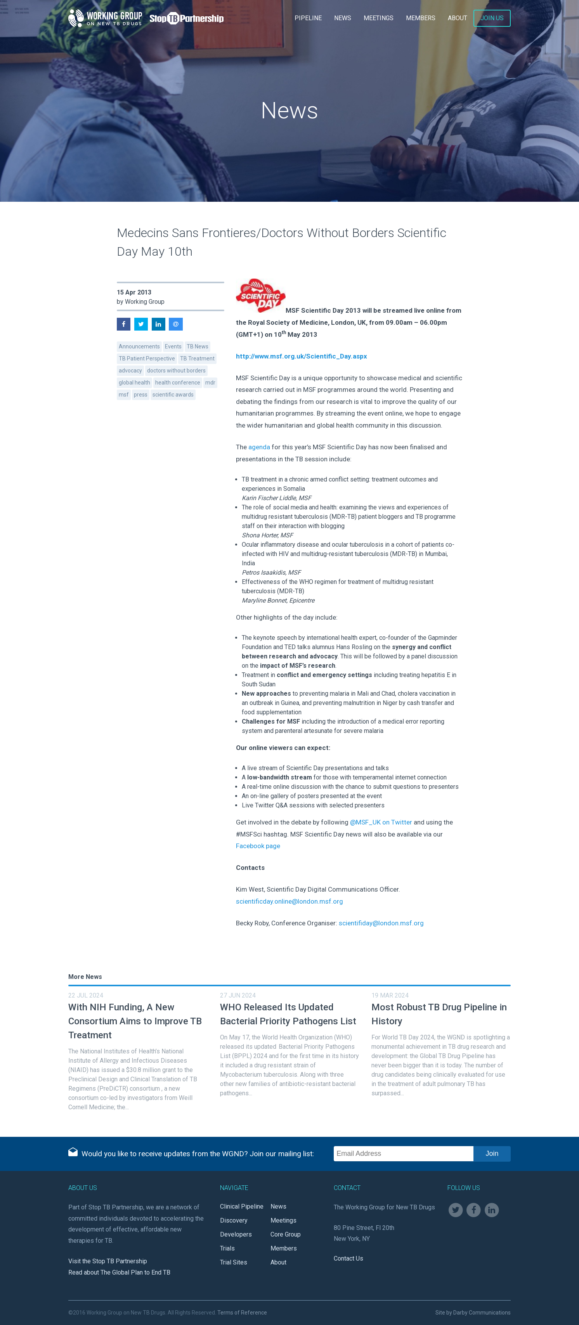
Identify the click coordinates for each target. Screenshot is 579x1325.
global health (134, 382)
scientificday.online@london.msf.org (289, 901)
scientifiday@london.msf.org (381, 923)
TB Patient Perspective (147, 358)
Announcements (139, 346)
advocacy (130, 370)
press (140, 394)
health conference (177, 382)
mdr (210, 382)
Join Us (492, 18)
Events (173, 346)
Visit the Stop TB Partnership (107, 1261)
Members (420, 18)
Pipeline (308, 18)
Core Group (285, 1234)
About (457, 18)
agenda (258, 447)
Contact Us (348, 1258)
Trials (227, 1248)
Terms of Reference (242, 1312)
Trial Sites (233, 1262)
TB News (197, 346)
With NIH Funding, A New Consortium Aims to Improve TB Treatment (135, 1021)
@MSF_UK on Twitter (381, 822)
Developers (236, 1234)
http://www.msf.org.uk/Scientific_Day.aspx (301, 356)
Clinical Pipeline (241, 1206)
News (342, 18)
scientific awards (173, 394)
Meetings (379, 18)
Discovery (234, 1220)
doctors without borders (176, 370)
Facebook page (258, 846)
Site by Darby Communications (473, 1312)
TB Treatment (197, 358)
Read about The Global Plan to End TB (119, 1272)
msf (124, 394)
